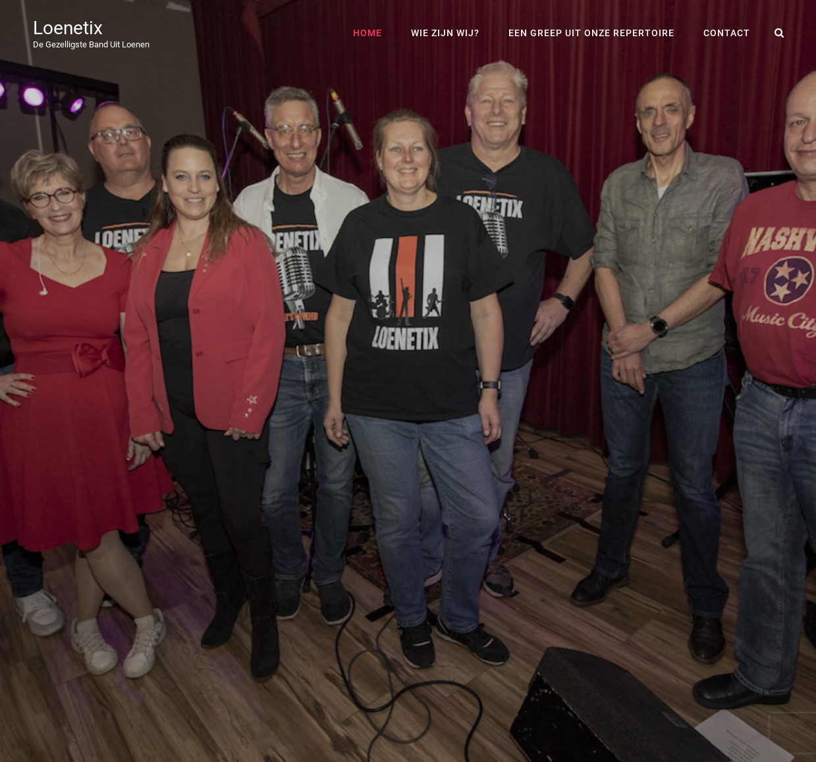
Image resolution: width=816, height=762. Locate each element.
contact (726, 33)
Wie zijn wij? (445, 33)
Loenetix (68, 28)
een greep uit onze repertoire (591, 33)
